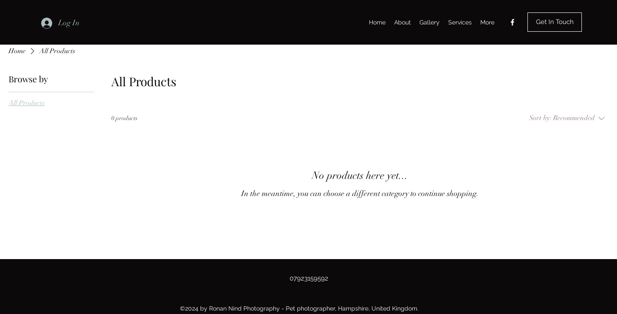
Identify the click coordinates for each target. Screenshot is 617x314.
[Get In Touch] (554, 22)
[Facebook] (512, 22)
